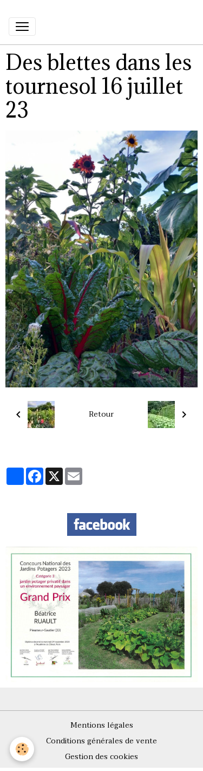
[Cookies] (22, 749)
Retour (101, 414)
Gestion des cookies (101, 756)
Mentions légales (101, 725)
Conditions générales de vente (101, 741)
